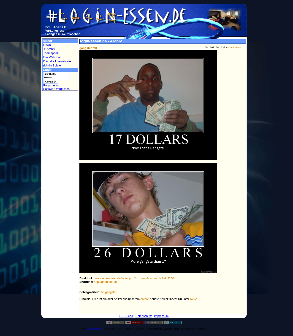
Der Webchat (52, 57)
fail (101, 292)
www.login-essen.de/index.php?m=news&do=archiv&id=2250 (134, 278)
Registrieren (51, 85)
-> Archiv (49, 49)
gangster (110, 292)
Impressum (161, 316)
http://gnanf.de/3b (105, 282)
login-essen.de (94, 329)
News (47, 45)
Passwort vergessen (56, 89)
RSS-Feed (126, 316)
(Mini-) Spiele (52, 65)
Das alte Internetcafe (57, 61)
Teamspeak (51, 53)
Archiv (144, 299)
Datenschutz (144, 316)
